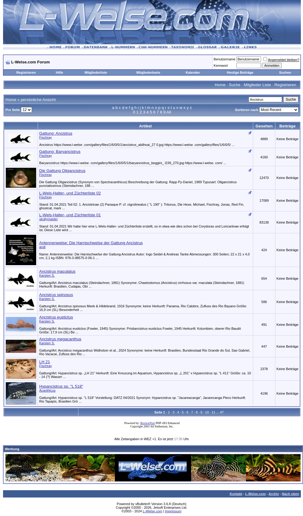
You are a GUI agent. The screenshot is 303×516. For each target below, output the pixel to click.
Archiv (274, 494)
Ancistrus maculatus (57, 271)
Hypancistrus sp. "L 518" (61, 386)
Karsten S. (47, 275)
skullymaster (48, 219)
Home (220, 85)
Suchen (285, 72)
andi (42, 247)
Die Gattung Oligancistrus (62, 170)
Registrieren (26, 72)
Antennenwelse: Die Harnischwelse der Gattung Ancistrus (91, 243)
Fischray (45, 137)
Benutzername (225, 59)
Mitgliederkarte (148, 72)
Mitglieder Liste (257, 85)
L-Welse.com (255, 494)
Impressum (173, 511)
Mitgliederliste (95, 72)
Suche (234, 85)
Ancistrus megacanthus (60, 339)
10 (207, 412)
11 (213, 412)
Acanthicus (47, 390)
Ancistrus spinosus (56, 294)
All (169, 112)
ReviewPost (147, 423)
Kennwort (221, 65)
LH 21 (44, 361)
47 (222, 412)
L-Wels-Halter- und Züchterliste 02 (70, 193)
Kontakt (236, 494)
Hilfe (59, 72)
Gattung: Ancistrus (55, 133)
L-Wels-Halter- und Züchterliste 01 (70, 215)
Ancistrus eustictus (56, 317)
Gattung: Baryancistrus (60, 151)
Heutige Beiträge (240, 72)
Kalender (193, 72)
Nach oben (290, 494)
